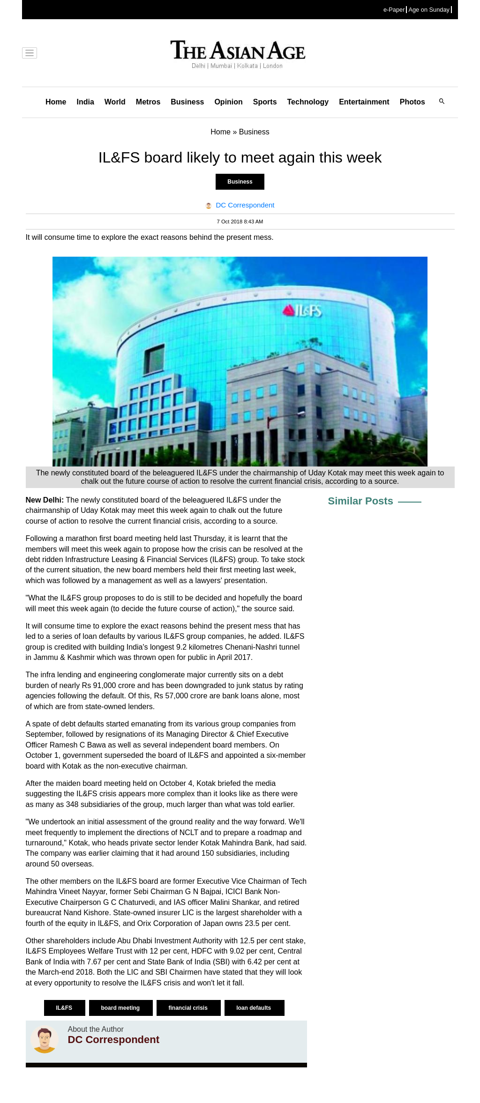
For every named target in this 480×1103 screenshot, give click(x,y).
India (85, 102)
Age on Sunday (429, 9)
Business (187, 102)
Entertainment (364, 102)
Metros (148, 102)
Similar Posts (360, 501)
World (115, 102)
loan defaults (254, 1008)
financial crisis (188, 1008)
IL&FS (65, 1008)
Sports (265, 102)
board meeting (121, 1008)
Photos (412, 102)
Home (55, 102)
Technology (308, 102)
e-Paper (394, 9)
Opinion (228, 102)
